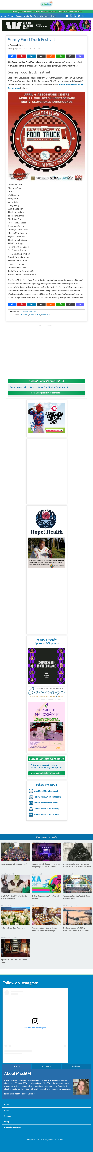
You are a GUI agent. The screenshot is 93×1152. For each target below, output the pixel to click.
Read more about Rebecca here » (19, 1094)
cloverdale (24, 315)
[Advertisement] (46, 349)
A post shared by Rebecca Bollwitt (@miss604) (35, 1059)
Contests (46, 1066)
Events (19, 16)
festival (37, 315)
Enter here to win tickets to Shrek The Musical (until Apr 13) (39, 387)
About (3, 16)
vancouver (32, 311)
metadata (47, 309)
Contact (11, 16)
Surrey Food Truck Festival (31, 39)
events (31, 315)
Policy (6, 1122)
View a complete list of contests (45, 393)
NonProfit (28, 16)
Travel (53, 16)
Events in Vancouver (12, 1127)
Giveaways (44, 16)
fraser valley (45, 315)
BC (21, 311)
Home (6, 1105)
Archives (76, 1066)
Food (36, 16)
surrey (25, 311)
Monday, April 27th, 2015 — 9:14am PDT (24, 48)
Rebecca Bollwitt (16, 45)
